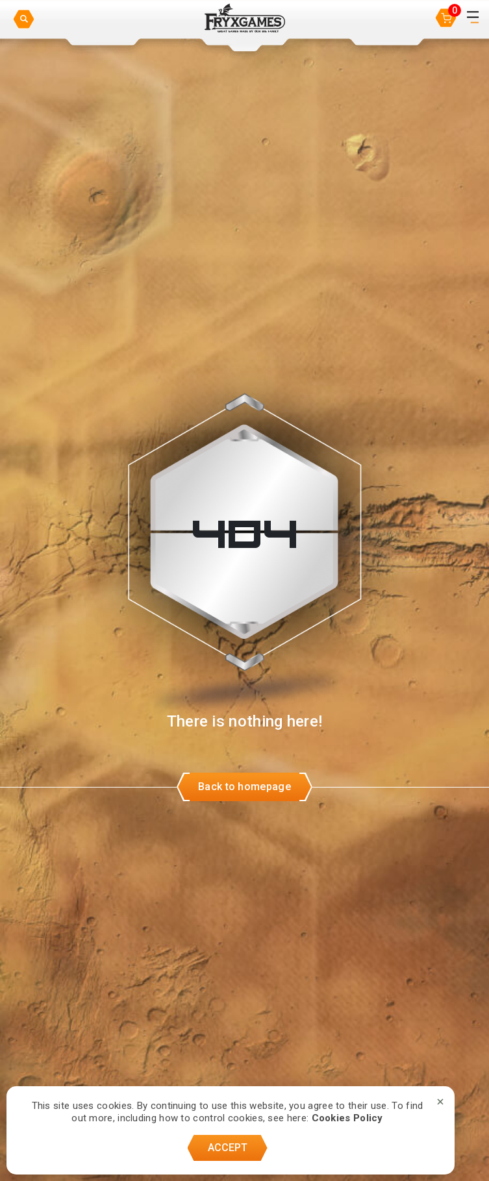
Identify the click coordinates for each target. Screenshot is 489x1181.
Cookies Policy (347, 1118)
